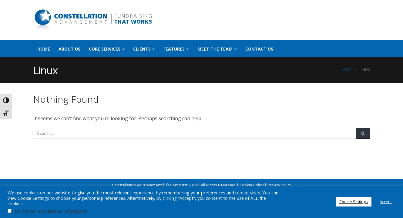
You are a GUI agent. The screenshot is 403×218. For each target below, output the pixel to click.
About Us (69, 49)
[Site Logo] (94, 20)
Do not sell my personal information (51, 211)
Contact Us (259, 49)
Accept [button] (386, 201)
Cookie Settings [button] (353, 201)
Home (43, 49)
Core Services (104, 49)
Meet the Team (215, 49)
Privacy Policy (279, 185)
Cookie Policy (252, 185)
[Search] (363, 133)
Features (174, 49)
